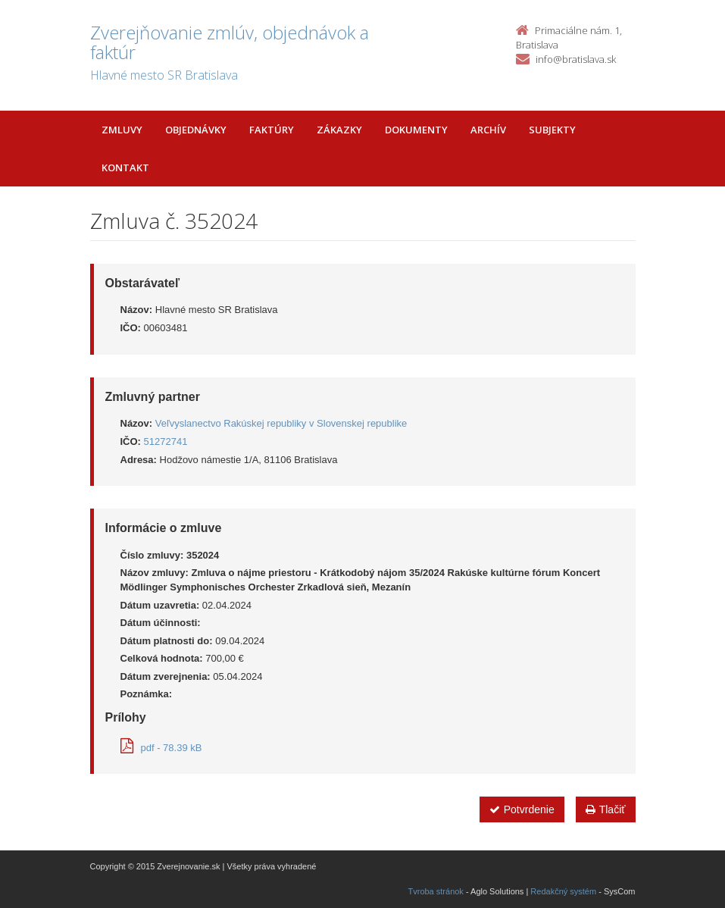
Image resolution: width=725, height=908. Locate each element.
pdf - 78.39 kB (161, 747)
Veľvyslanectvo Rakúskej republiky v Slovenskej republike (281, 423)
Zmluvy (122, 129)
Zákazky (339, 129)
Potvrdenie (522, 809)
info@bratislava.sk (576, 59)
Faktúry (271, 129)
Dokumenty (416, 129)
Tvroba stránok (436, 891)
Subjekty (552, 129)
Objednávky (196, 129)
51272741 (166, 441)
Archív (488, 129)
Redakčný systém (563, 891)
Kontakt (125, 167)
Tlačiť (606, 809)
